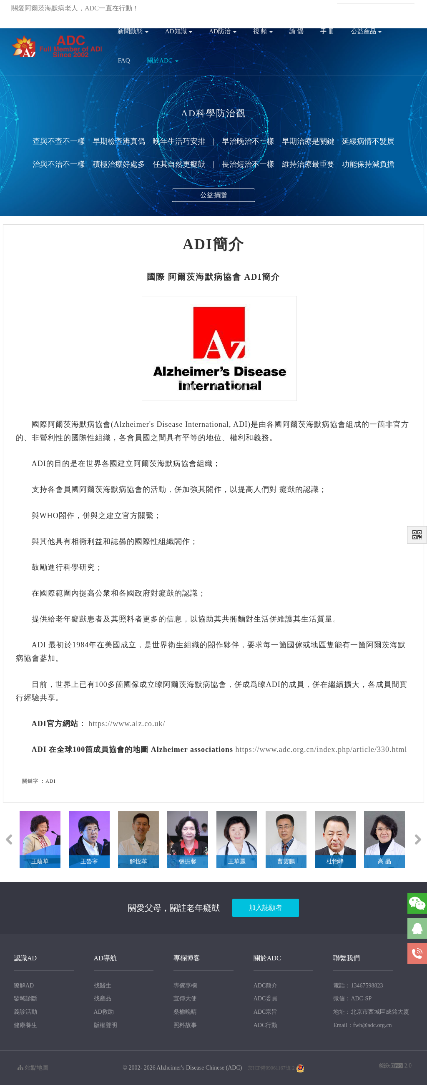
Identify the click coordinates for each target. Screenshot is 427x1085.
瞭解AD (24, 985)
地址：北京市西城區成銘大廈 (371, 1012)
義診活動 (25, 1012)
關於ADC (162, 60)
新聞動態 (133, 31)
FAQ (124, 60)
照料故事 (185, 1025)
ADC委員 (266, 998)
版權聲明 (105, 1025)
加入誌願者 (265, 907)
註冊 (283, 8)
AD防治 (222, 31)
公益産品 (366, 31)
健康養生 (25, 1025)
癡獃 (287, 489)
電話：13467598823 (358, 985)
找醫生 (102, 985)
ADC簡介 (266, 985)
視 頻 (263, 31)
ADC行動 (266, 1025)
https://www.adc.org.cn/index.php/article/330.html (321, 749)
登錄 (265, 8)
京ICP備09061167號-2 (271, 1068)
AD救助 (104, 1012)
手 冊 (327, 31)
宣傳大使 (185, 998)
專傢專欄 (185, 985)
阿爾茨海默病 (195, 276)
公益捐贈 (213, 197)
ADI (253, 276)
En (322, 8)
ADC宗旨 (266, 1012)
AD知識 (178, 31)
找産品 (102, 998)
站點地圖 (33, 1068)
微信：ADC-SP (352, 998)
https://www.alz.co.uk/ (126, 723)
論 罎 (296, 31)
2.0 (395, 1066)
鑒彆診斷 (25, 998)
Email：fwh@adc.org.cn (362, 1025)
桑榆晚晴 (185, 1012)
